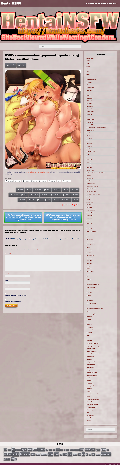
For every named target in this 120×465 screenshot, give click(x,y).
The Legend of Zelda (91, 362)
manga (67, 194)
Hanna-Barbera (90, 170)
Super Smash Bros (90, 330)
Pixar (87, 276)
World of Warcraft (90, 407)
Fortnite (88, 149)
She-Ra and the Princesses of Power (94, 308)
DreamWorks (89, 122)
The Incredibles (90, 356)
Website (7, 287)
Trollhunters (89, 383)
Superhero (89, 332)
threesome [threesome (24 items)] (98, 454)
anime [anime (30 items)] (9, 450)
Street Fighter (89, 327)
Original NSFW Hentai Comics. (109, 9)
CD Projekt (89, 101)
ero (67, 189)
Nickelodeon (89, 250)
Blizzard (88, 85)
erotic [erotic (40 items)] (67, 450)
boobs (48, 189)
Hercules (88, 181)
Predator (88, 282)
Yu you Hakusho (90, 415)
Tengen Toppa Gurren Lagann (93, 346)
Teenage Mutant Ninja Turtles (93, 343)
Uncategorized (90, 386)
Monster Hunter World (91, 231)
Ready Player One (90, 287)
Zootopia (88, 420)
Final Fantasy (89, 146)
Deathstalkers (89, 106)
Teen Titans (89, 340)
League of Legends (90, 210)
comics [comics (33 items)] (50, 450)
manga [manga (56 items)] (33, 454)
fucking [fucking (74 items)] (82, 450)
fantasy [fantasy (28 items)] (77, 450)
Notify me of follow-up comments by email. (16, 295)
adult (21, 189)
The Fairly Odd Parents (91, 351)
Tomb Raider (89, 380)
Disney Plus (89, 114)
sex (40, 199)
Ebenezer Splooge (90, 125)
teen (49, 199)
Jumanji (88, 199)
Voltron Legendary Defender (93, 394)
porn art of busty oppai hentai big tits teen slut (38, 172)
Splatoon (88, 319)
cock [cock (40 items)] (47, 450)
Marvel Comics (89, 226)
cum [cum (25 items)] (54, 449)
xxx (77, 199)
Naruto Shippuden (90, 244)
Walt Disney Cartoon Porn (92, 399)
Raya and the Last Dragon (92, 284)
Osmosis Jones (90, 258)
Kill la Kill (88, 204)
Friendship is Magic (90, 151)
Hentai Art (12, 65)
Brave (87, 93)
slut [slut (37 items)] (90, 454)
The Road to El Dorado (91, 372)
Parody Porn (89, 266)
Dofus (87, 117)
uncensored (67, 199)
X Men (87, 412)
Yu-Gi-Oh (88, 418)
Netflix (88, 247)
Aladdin (88, 61)
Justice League (89, 202)
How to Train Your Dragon (92, 186)
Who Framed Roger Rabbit (92, 404)
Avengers (88, 74)
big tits (39, 189)
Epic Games (89, 138)
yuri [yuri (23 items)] (16, 458)
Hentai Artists (89, 178)
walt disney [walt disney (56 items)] (7, 458)
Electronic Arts (90, 130)
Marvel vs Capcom (90, 228)
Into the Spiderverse (91, 188)
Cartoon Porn (89, 98)
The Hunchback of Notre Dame (93, 354)
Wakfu (88, 396)
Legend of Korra (90, 212)
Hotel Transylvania (90, 183)
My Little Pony (89, 239)
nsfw (76, 194)
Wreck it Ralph (89, 410)
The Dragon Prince (90, 348)
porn (32, 199)
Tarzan (88, 338)
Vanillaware (89, 388)
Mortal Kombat (90, 234)
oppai (23, 199)
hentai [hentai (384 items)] (15, 453)
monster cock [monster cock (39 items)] (44, 454)
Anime (88, 66)
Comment (8, 254)
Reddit (77, 205)
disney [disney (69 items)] (58, 450)
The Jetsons (89, 359)
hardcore (35, 194)
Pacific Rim (89, 263)
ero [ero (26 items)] (64, 450)
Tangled (88, 335)
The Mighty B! (89, 370)
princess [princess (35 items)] (75, 454)
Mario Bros (89, 223)
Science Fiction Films (91, 303)
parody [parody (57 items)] (65, 454)
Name (7, 274)
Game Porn (89, 159)
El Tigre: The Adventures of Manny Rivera (96, 127)
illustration (56, 194)
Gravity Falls (89, 167)
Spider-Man (89, 316)
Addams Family (90, 58)
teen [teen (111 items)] (93, 454)
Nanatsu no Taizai (90, 242)
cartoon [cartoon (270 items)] (41, 449)
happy (25, 194)
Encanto (88, 133)
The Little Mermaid (90, 364)
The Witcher (89, 378)
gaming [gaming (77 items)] (103, 450)
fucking (76, 189)
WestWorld (89, 402)
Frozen (88, 154)
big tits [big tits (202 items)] (24, 449)
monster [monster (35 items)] (38, 454)
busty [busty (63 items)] (35, 450)
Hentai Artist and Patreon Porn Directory (88, 9)
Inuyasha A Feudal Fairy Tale (93, 194)
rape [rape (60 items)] (79, 454)
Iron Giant (88, 196)
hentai (45, 194)
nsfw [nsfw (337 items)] (50, 453)
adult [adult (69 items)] (5, 450)
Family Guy (89, 143)
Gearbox (88, 162)
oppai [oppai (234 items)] (56, 454)
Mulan (87, 236)
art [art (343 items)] (13, 449)
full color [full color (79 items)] (87, 450)
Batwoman (89, 77)
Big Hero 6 (89, 82)
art (30, 189)
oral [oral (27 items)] (61, 454)
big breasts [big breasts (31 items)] (18, 450)
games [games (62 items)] (98, 450)
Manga (23, 65)
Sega (87, 306)
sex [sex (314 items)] (83, 453)
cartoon (58, 189)
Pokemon (88, 279)
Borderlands (89, 90)
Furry (87, 157)
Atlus (87, 71)
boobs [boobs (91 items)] (30, 450)
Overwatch (89, 260)
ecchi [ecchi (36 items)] (62, 450)
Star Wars (89, 324)
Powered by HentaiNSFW (111, 463)
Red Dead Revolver (90, 290)
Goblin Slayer (89, 165)
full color (15, 194)
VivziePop (88, 391)
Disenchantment (90, 109)
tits (57, 199)
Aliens (87, 63)
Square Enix (89, 322)
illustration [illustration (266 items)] (25, 454)
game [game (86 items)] (93, 450)
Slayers (88, 311)
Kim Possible (89, 207)
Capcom (88, 95)
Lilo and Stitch (89, 215)
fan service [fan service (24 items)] (72, 449)
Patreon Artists (90, 271)
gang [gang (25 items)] (108, 449)
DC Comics (89, 103)
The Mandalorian (90, 367)
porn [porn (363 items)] (70, 453)
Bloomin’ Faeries (90, 87)
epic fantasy (89, 135)
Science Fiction (90, 300)
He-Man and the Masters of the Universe (95, 173)
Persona (88, 274)
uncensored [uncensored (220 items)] (106, 454)
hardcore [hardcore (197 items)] (7, 454)
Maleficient (89, 218)
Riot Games (89, 292)
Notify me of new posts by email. (13, 301)
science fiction (89, 298)
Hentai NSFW (11, 3)
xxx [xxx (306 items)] (12, 458)
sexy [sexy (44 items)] (87, 454)
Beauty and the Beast (91, 79)
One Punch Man (90, 255)
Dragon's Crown (90, 119)
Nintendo (88, 252)
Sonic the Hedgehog (91, 314)
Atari (87, 69)
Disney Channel (90, 111)
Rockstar (88, 295)
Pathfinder (89, 268)
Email (6, 280)
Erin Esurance (89, 141)
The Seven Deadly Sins (91, 375)
